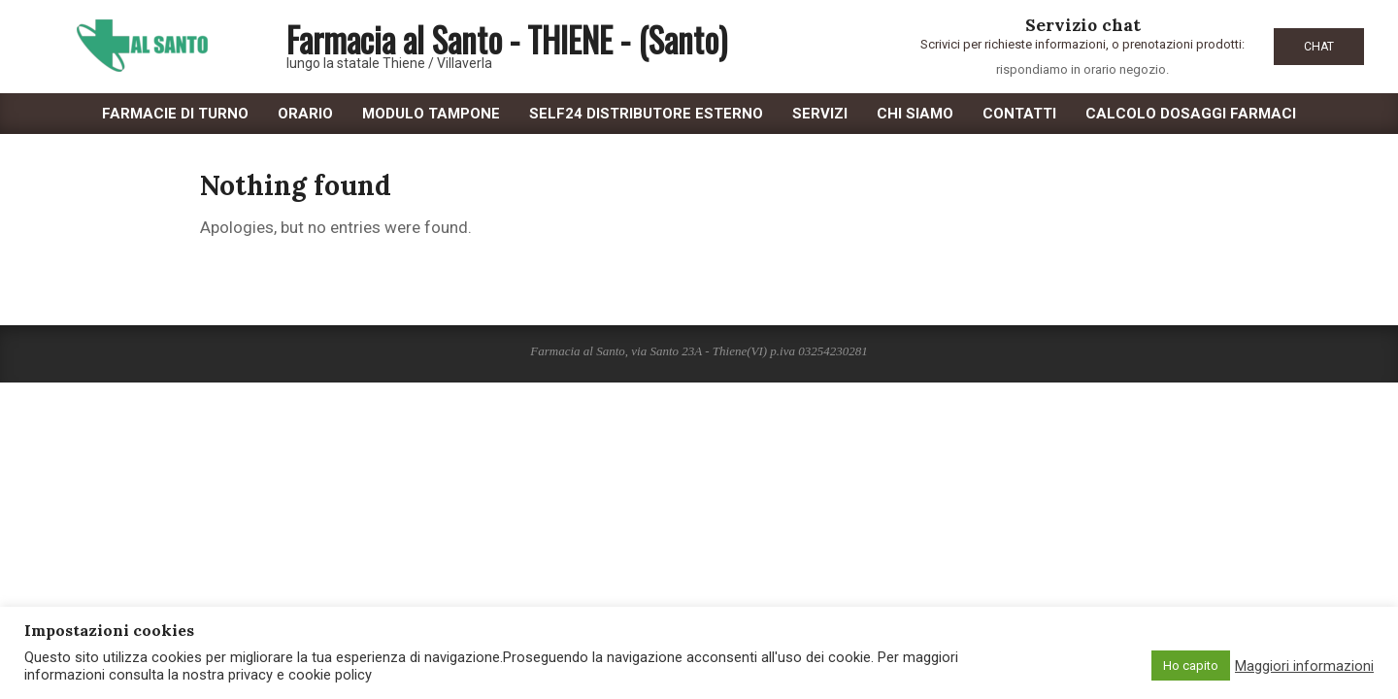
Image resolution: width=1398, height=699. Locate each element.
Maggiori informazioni (1304, 666)
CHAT (1319, 46)
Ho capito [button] (1190, 665)
